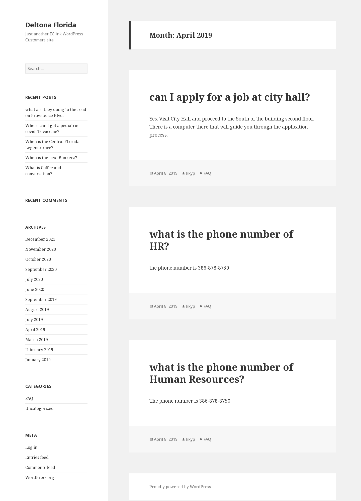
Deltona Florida (50, 24)
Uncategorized (39, 408)
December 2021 (40, 239)
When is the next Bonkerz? (51, 157)
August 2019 (37, 309)
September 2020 (41, 269)
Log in (31, 447)
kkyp (190, 173)
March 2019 (36, 339)
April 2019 (35, 329)
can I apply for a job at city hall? (229, 96)
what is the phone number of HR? (221, 240)
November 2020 (40, 249)
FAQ (29, 398)
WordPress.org (39, 477)
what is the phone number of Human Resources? (221, 373)
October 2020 (38, 259)
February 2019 (39, 349)
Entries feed (37, 457)
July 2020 (34, 279)
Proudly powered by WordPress (180, 486)
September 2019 (41, 299)
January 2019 (38, 359)
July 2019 (34, 319)
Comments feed (40, 467)
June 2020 (34, 289)
